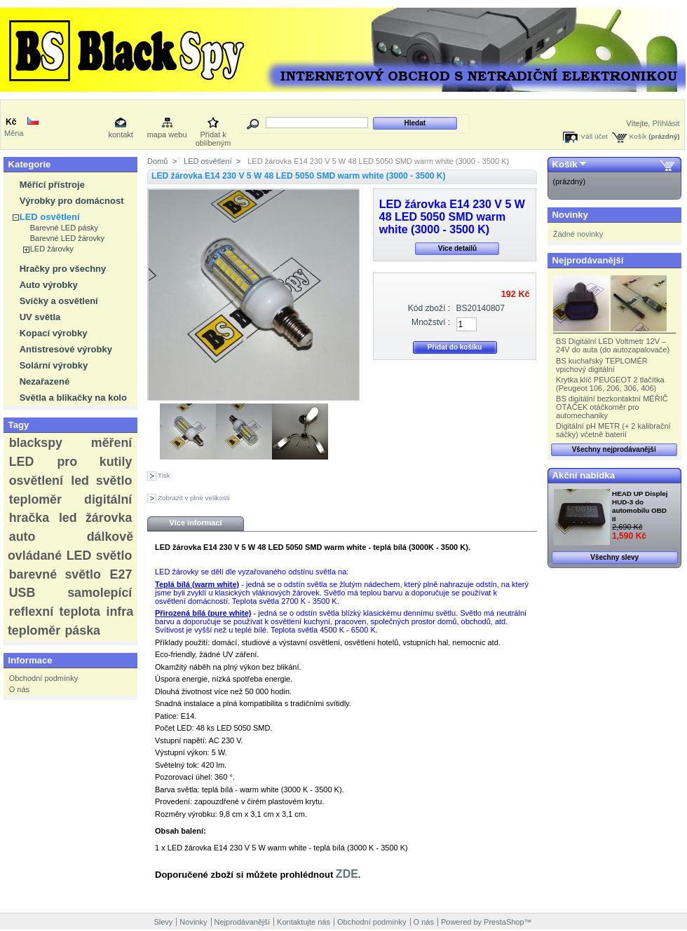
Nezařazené (45, 381)
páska (82, 630)
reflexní (31, 612)
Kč (11, 122)
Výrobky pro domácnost (72, 200)
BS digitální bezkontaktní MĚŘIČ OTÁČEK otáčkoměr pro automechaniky (612, 407)
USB (22, 593)
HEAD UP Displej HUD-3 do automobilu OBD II (639, 506)
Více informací (195, 522)
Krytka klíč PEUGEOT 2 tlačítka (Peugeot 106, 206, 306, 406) (610, 383)
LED (21, 462)
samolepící (99, 593)
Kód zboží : (429, 308)
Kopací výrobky (54, 333)
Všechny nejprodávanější (614, 449)
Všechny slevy (614, 557)
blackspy (35, 443)
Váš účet (593, 136)
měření (111, 443)
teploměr (35, 499)
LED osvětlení (50, 217)
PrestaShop (504, 922)
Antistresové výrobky (66, 349)
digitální (108, 499)
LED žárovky (52, 248)
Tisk (164, 475)
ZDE (347, 874)
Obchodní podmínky (43, 678)
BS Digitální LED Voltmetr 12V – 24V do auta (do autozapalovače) (612, 345)
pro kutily (94, 462)
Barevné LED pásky (64, 227)
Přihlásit (665, 123)
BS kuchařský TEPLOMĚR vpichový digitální (602, 365)
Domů (157, 161)
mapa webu (167, 134)
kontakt (120, 134)
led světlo (101, 481)
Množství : (430, 322)
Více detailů (457, 248)
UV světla (40, 317)
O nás (19, 689)
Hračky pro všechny (63, 268)
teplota (80, 612)
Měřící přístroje (52, 184)
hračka (29, 518)
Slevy (163, 922)
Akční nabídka (583, 475)
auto (22, 537)
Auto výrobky (49, 285)
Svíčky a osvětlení (59, 301)
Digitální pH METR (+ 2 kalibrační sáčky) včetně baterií (613, 430)
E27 (121, 574)
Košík (638, 136)
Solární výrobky (54, 365)
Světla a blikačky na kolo (73, 397)
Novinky (570, 214)
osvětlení (36, 481)
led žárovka (95, 518)
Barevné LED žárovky (67, 238)
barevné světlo (55, 574)
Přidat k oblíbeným (213, 135)
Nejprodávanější (588, 260)
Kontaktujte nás (303, 922)
